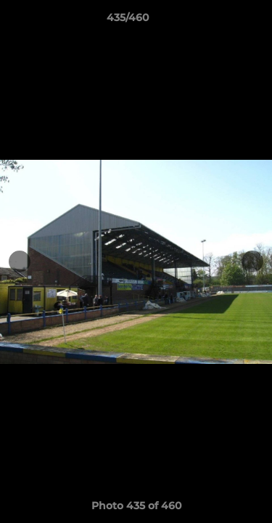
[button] (219, 21)
